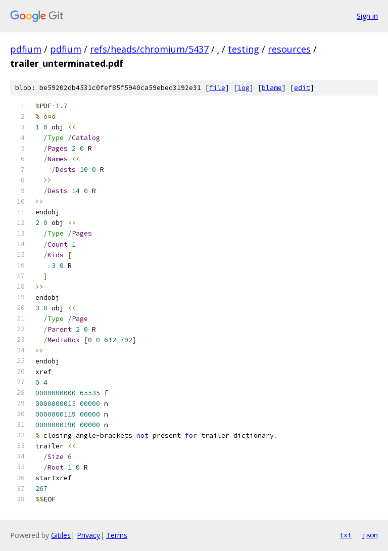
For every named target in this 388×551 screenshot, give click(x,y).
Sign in (367, 16)
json (370, 534)
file (217, 87)
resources (289, 49)
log (243, 87)
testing (243, 49)
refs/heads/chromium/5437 (149, 49)
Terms (116, 535)
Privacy (88, 535)
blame (272, 87)
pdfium (25, 49)
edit (302, 87)
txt (346, 534)
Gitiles (61, 535)
